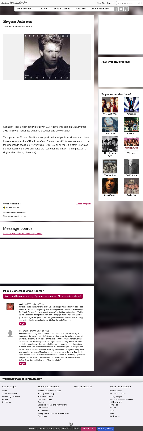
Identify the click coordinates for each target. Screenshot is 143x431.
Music (43, 8)
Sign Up (101, 3)
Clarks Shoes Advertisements (121, 399)
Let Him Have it (115, 402)
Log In (110, 3)
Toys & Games (62, 8)
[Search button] (139, 3)
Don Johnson (43, 408)
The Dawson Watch (45, 396)
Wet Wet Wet (109, 106)
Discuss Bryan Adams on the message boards (22, 233)
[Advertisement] (47, 103)
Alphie (111, 411)
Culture (81, 8)
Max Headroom (115, 391)
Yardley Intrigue (115, 396)
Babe (111, 413)
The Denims (109, 168)
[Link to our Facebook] (116, 9)
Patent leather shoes (117, 394)
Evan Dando (109, 187)
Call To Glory (114, 416)
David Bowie (131, 168)
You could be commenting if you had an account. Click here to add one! (43, 296)
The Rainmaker (44, 411)
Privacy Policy (105, 428)
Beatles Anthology (45, 399)
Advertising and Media (11, 396)
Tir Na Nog (113, 405)
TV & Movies (24, 8)
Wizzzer (112, 408)
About (4, 391)
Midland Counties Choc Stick (49, 391)
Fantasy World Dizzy (46, 394)
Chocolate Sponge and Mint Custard (52, 405)
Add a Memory (100, 8)
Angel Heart (42, 416)
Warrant (131, 145)
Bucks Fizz (131, 187)
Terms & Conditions (10, 394)
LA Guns (131, 126)
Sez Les (41, 402)
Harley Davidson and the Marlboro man (53, 413)
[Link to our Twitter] (121, 9)
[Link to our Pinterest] (126, 9)
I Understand (88, 428)
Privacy (5, 399)
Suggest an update (83, 204)
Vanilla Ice (131, 106)
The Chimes (109, 126)
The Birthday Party (109, 146)
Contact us (6, 402)
